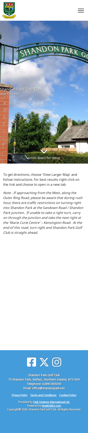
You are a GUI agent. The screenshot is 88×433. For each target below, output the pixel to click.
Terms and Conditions (43, 395)
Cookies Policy (67, 395)
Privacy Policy (19, 395)
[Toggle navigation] (80, 10)
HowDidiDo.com (51, 406)
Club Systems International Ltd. (51, 402)
